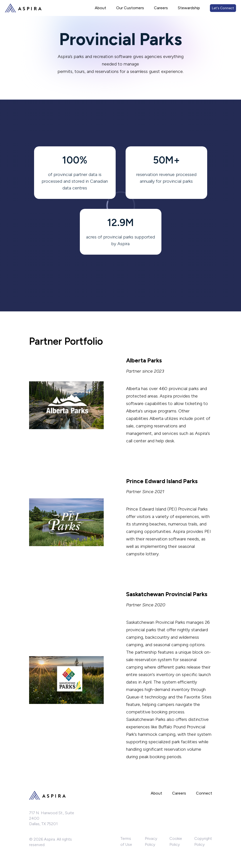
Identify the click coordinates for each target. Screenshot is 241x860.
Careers (161, 7)
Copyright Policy (203, 841)
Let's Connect (223, 8)
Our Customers (130, 7)
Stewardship (189, 7)
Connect (204, 793)
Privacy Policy (151, 841)
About (100, 7)
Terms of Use (126, 841)
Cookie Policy (175, 841)
